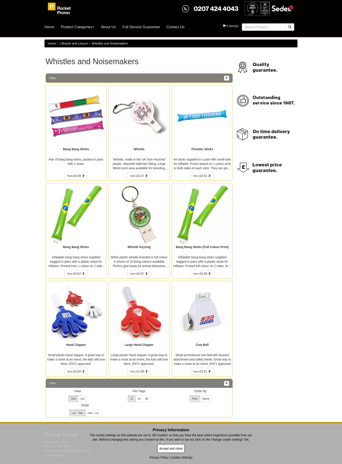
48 (146, 398)
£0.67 (139, 273)
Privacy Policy (159, 457)
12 (131, 398)
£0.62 (76, 273)
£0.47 (139, 176)
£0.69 (202, 273)
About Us (108, 27)
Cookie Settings (181, 457)
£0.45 (76, 176)
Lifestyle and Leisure (74, 43)
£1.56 (139, 371)
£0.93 (76, 371)
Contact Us (175, 27)
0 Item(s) (231, 26)
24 (139, 398)
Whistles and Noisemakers (110, 43)
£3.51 (202, 371)
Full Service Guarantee (141, 27)
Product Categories (77, 27)
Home (49, 27)
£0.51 (202, 176)
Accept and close (171, 448)
